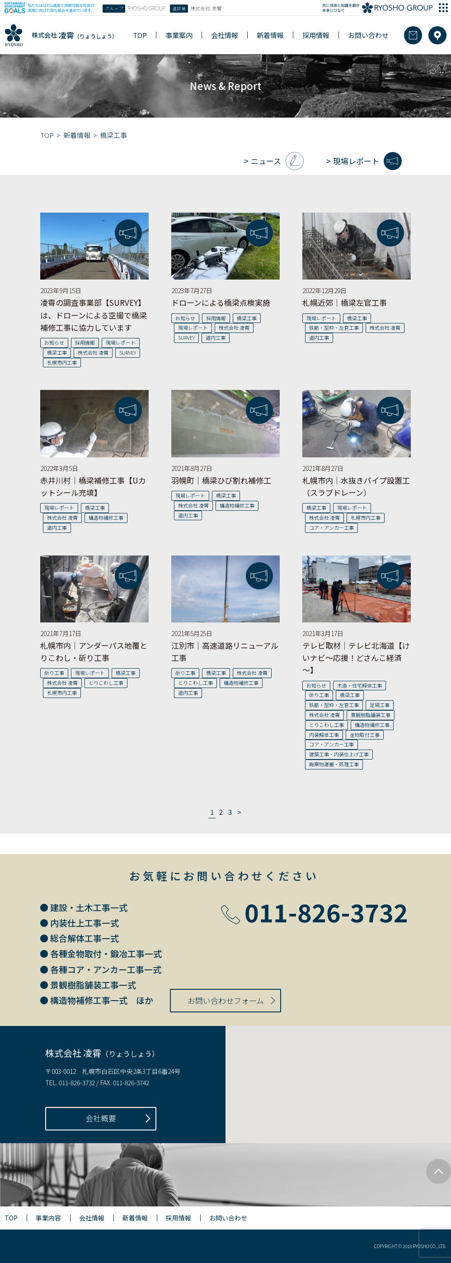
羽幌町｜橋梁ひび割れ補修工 (221, 480)
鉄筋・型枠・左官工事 (334, 327)
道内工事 (216, 337)
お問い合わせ (368, 35)
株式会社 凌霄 (93, 352)
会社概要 (100, 1118)
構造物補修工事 (106, 517)
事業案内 (179, 35)
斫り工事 (54, 672)
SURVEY (127, 352)
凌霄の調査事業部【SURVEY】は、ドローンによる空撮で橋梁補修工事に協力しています (93, 314)
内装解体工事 (324, 734)
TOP (140, 35)
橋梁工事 (57, 352)
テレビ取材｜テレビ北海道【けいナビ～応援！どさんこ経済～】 (356, 657)
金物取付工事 (365, 734)
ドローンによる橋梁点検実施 (220, 302)
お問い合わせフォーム (226, 1000)
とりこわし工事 (106, 682)
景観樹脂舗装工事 (370, 714)
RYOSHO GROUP (134, 9)
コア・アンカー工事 (331, 527)
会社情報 (224, 35)
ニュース (266, 160)
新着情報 (270, 35)
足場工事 (380, 704)
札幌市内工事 (62, 362)
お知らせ (54, 342)
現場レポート (356, 160)
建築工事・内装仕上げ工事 (339, 754)
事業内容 (48, 1217)
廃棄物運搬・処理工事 (334, 764)
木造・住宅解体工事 (359, 685)
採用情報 (315, 35)
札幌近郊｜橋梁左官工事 (344, 302)
